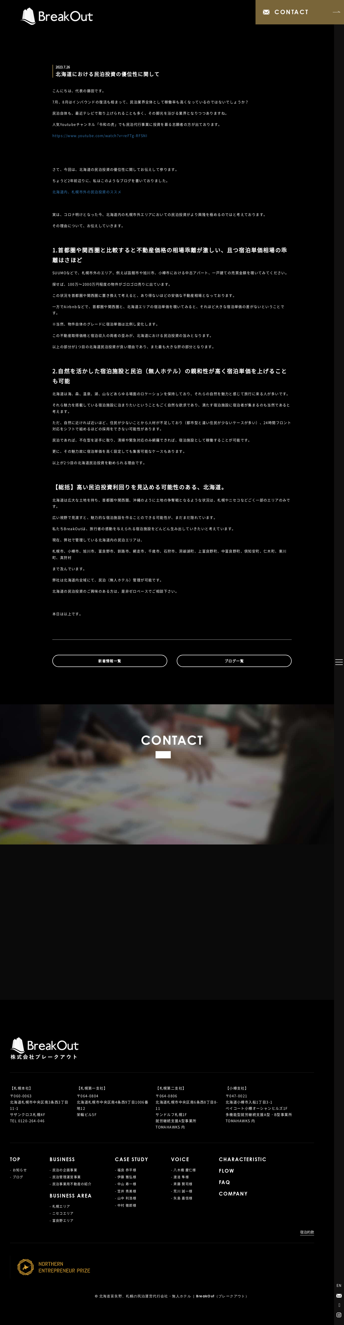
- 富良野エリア (62, 1220)
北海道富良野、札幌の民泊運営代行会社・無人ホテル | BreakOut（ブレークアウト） (174, 1296)
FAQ (224, 1182)
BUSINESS (62, 1159)
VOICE (180, 1159)
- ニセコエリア (62, 1213)
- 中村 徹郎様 (125, 1205)
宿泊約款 (307, 1231)
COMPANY (233, 1194)
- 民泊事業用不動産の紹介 (70, 1183)
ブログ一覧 (234, 660)
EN (339, 1285)
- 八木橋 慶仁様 (183, 1169)
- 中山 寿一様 (125, 1183)
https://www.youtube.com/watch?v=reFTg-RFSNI (99, 135)
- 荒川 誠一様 (181, 1191)
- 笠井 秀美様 (125, 1191)
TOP (15, 1159)
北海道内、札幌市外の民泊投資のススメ (86, 191)
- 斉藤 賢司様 (181, 1183)
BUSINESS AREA (71, 1196)
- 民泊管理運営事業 (65, 1176)
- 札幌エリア (60, 1206)
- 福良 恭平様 (125, 1169)
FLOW (226, 1171)
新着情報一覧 (109, 660)
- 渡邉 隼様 (180, 1176)
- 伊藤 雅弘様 (125, 1176)
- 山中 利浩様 (125, 1198)
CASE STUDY (131, 1159)
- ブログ (16, 1176)
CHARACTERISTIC (243, 1159)
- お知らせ (18, 1169)
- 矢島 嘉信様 (181, 1198)
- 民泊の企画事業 (63, 1169)
